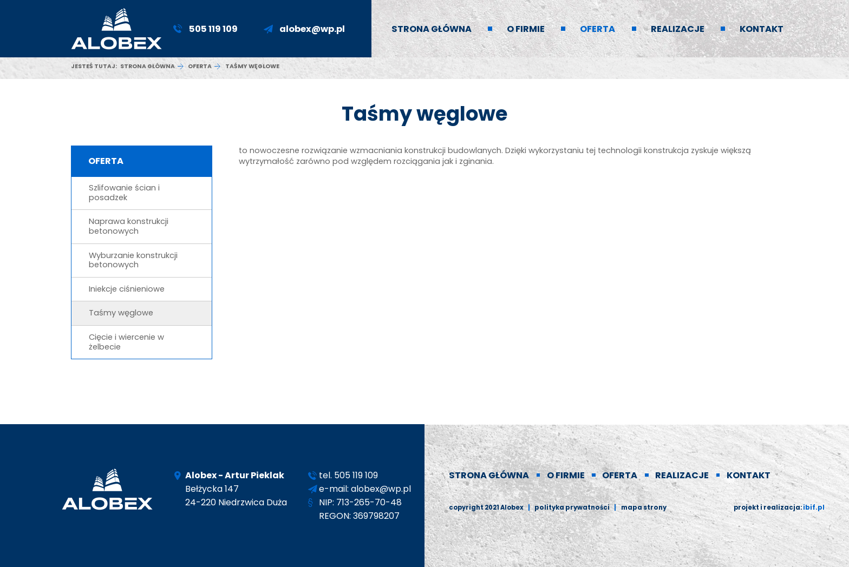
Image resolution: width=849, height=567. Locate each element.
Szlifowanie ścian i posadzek (124, 192)
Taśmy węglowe (121, 312)
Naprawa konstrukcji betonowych (128, 226)
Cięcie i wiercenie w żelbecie (126, 342)
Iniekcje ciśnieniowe (127, 289)
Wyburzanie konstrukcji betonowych (133, 260)
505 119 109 (213, 29)
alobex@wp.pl (312, 29)
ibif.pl (815, 507)
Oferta (200, 66)
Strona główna (147, 66)
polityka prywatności (571, 507)
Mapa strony (641, 507)
